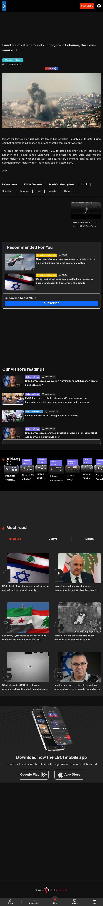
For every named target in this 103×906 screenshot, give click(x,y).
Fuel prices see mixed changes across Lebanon (51, 415)
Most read (16, 528)
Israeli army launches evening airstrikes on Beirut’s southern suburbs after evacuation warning (73, 478)
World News (8, 463)
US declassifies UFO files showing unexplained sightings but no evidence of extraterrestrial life (25, 687)
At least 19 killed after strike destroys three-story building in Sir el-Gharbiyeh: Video (28, 477)
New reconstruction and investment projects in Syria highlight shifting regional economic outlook (65, 261)
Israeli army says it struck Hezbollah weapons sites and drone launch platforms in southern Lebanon (74, 638)
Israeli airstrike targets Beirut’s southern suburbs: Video (42, 476)
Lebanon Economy (34, 412)
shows (74, 901)
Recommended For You (30, 247)
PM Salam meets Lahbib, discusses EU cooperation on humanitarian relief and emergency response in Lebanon (57, 400)
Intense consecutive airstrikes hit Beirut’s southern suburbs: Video (57, 478)
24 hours (15, 539)
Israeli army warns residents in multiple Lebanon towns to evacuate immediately (77, 687)
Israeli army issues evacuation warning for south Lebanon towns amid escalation (61, 383)
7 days (53, 539)
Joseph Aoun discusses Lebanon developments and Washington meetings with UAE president (77, 588)
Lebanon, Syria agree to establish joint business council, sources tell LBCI (24, 638)
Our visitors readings (23, 369)
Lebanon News (32, 377)
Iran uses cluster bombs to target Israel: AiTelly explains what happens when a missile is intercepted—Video (12, 478)
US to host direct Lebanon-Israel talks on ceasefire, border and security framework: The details (65, 281)
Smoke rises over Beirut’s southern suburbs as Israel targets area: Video (88, 476)
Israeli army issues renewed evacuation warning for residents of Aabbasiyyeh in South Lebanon (61, 435)
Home (10, 901)
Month (89, 539)
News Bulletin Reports (46, 255)
